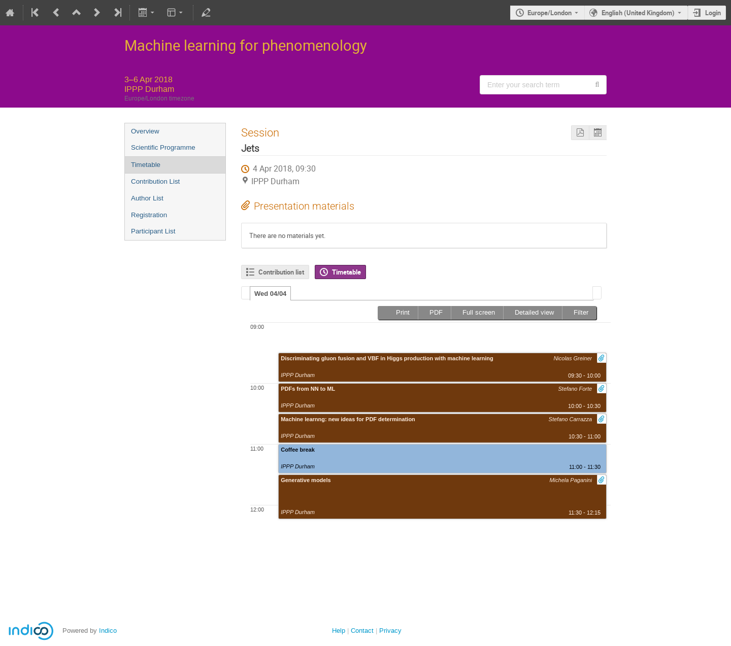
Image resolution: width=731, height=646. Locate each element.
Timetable (145, 164)
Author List (147, 198)
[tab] (270, 293)
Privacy (390, 630)
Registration (149, 215)
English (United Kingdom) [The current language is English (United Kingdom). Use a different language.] (638, 12)
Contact (362, 630)
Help (338, 630)
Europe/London (549, 12)
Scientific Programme (163, 147)
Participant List (153, 231)
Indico (108, 630)
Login (713, 12)
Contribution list (281, 272)
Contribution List (155, 181)
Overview (145, 131)
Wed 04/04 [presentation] (270, 293)
